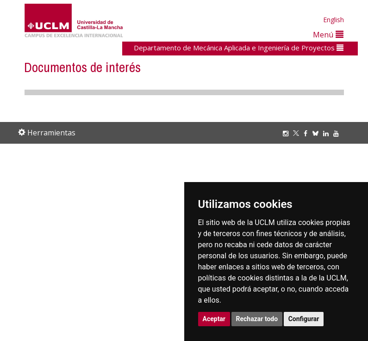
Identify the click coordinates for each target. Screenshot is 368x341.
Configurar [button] (303, 319)
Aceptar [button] (214, 319)
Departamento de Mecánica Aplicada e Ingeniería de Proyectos (238, 47)
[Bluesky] (317, 133)
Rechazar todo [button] (257, 319)
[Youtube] (338, 133)
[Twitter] (298, 133)
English (333, 19)
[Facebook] (308, 133)
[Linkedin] (326, 133)
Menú (328, 34)
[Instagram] (288, 133)
